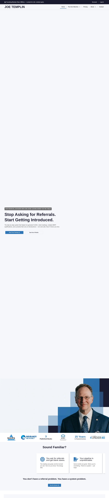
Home (63, 6)
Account (94, 2)
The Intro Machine (74, 7)
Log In (102, 2)
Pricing (85, 6)
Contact (101, 6)
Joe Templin (15, 7)
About (93, 7)
